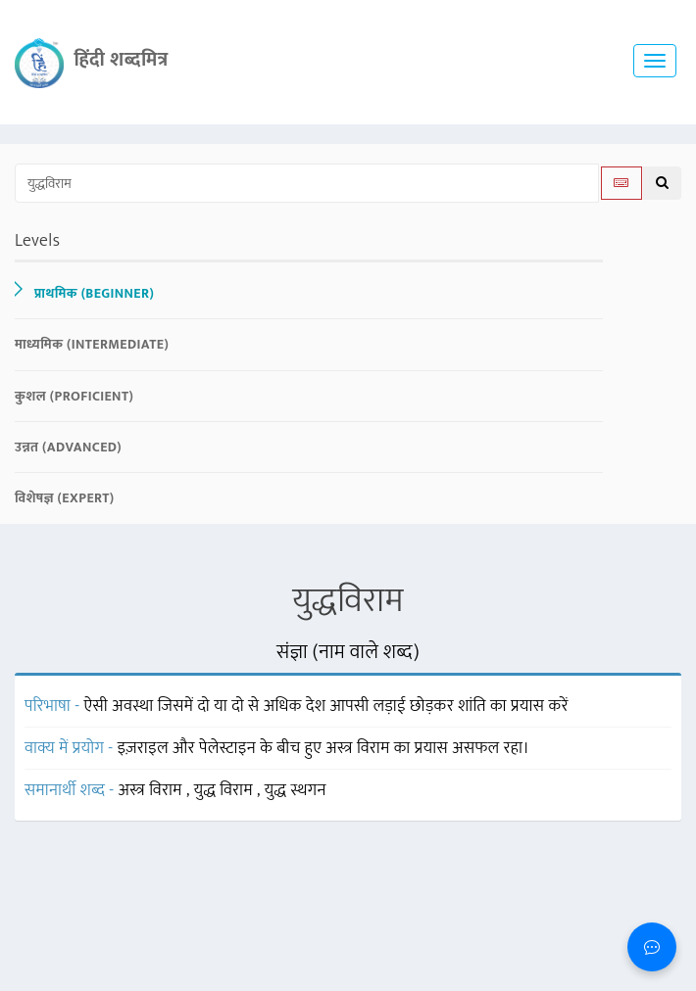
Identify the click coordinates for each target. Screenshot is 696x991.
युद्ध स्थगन (295, 790)
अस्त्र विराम (152, 790)
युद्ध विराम (225, 790)
